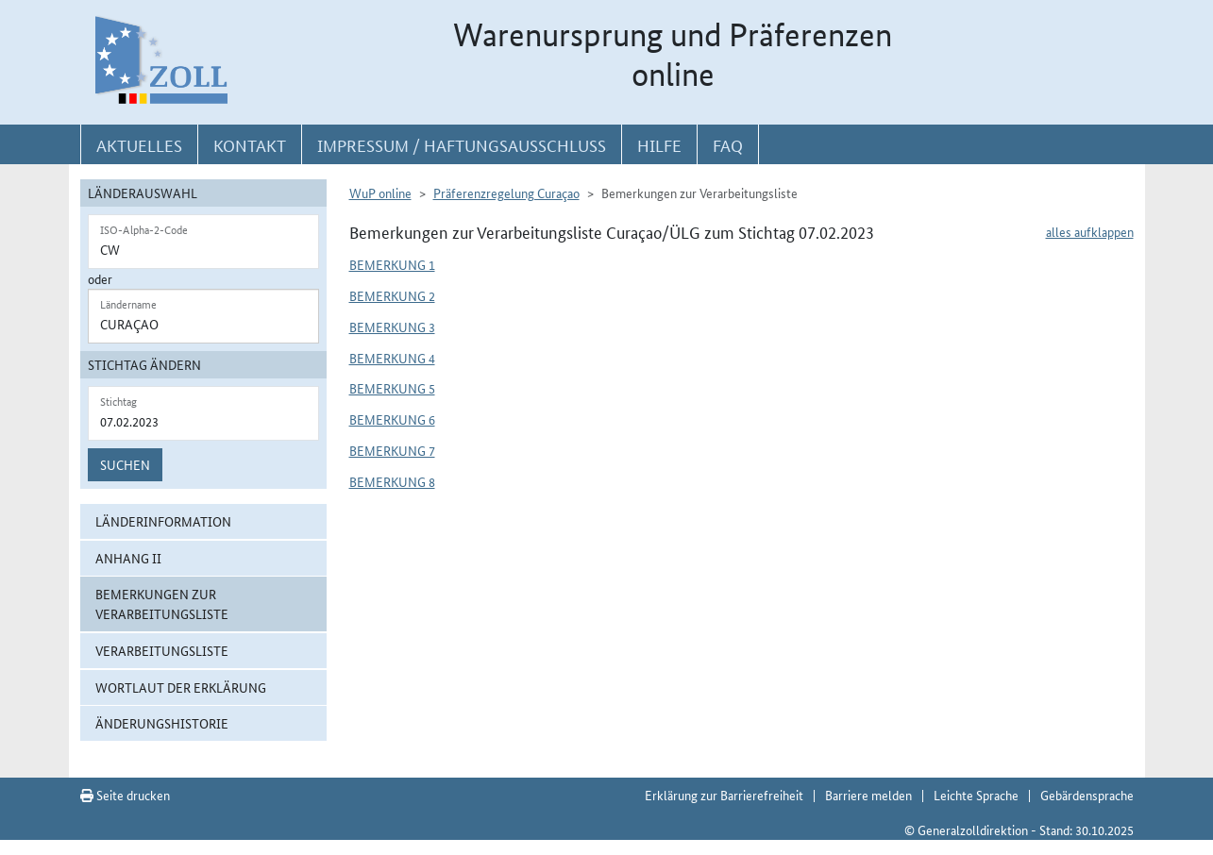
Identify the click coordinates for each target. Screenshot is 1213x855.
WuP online (380, 192)
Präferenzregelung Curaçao (506, 192)
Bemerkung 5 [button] (392, 387)
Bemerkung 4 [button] (392, 357)
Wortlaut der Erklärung (180, 687)
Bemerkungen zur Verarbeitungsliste (161, 603)
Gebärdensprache (1087, 794)
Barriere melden (868, 794)
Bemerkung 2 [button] (392, 295)
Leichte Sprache (976, 794)
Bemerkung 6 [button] (392, 419)
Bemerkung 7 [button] (392, 450)
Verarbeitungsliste (161, 650)
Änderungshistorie (161, 722)
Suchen (125, 464)
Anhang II (128, 557)
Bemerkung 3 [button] (392, 326)
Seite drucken (125, 794)
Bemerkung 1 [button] (392, 264)
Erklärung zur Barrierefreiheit (724, 794)
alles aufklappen (1090, 231)
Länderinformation (163, 520)
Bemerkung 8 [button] (392, 481)
